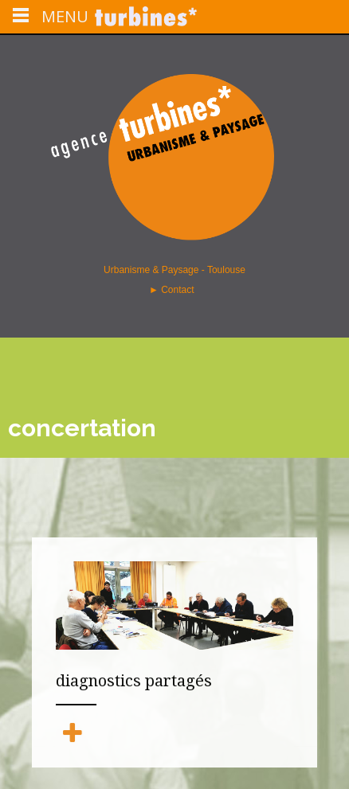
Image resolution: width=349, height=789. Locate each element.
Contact (179, 289)
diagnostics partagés (134, 680)
